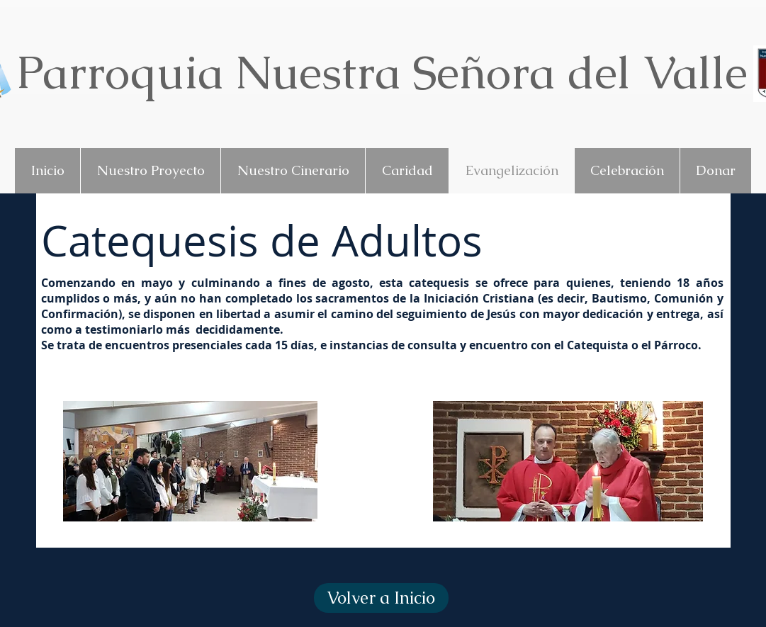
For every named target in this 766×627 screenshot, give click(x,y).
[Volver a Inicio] (381, 598)
